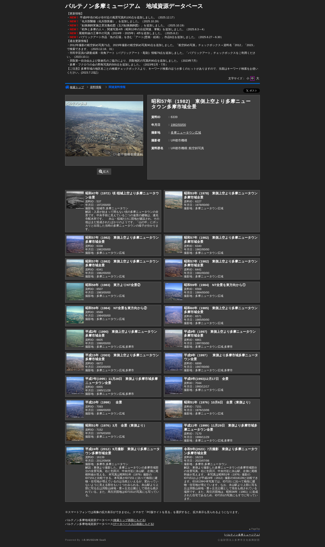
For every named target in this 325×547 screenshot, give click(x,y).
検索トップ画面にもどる (129, 520)
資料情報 (95, 87)
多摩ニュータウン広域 (186, 132)
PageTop (255, 529)
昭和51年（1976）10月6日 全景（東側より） (218, 402)
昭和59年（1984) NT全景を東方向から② (116, 308)
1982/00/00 (178, 124)
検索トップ (74, 87)
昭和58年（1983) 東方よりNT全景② (112, 285)
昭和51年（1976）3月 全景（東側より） (116, 425)
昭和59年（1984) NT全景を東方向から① (215, 285)
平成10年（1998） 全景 (103, 402)
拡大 (104, 171)
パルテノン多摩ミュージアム (242, 534)
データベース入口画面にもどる (133, 524)
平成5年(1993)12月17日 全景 (206, 379)
